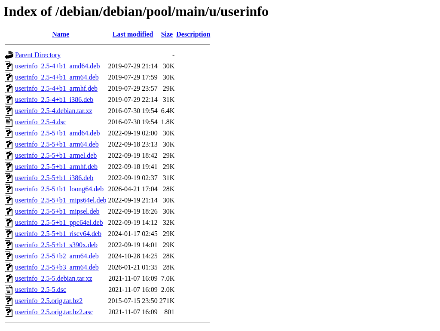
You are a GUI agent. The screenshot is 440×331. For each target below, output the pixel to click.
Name (60, 34)
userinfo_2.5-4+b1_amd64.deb (57, 66)
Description (193, 34)
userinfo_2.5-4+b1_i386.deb (54, 99)
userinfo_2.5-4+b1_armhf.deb (56, 88)
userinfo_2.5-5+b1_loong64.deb (59, 189)
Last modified (133, 34)
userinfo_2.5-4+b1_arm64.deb (57, 77)
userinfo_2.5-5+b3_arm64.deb (57, 267)
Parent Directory (38, 54)
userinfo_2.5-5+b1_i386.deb (54, 177)
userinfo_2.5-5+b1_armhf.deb (56, 166)
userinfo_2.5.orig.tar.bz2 (48, 300)
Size (167, 34)
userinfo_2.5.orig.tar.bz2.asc (54, 312)
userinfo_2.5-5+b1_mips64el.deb (61, 200)
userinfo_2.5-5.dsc (40, 289)
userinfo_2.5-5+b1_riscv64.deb (58, 233)
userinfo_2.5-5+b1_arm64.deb (57, 144)
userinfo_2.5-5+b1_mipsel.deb (57, 211)
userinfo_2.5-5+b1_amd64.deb (57, 133)
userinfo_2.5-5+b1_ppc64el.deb (59, 222)
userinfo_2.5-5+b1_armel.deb (56, 155)
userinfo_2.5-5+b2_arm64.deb (57, 256)
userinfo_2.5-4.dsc (40, 122)
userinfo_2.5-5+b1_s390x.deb (56, 244)
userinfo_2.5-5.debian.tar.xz (53, 278)
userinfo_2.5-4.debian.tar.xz (53, 110)
